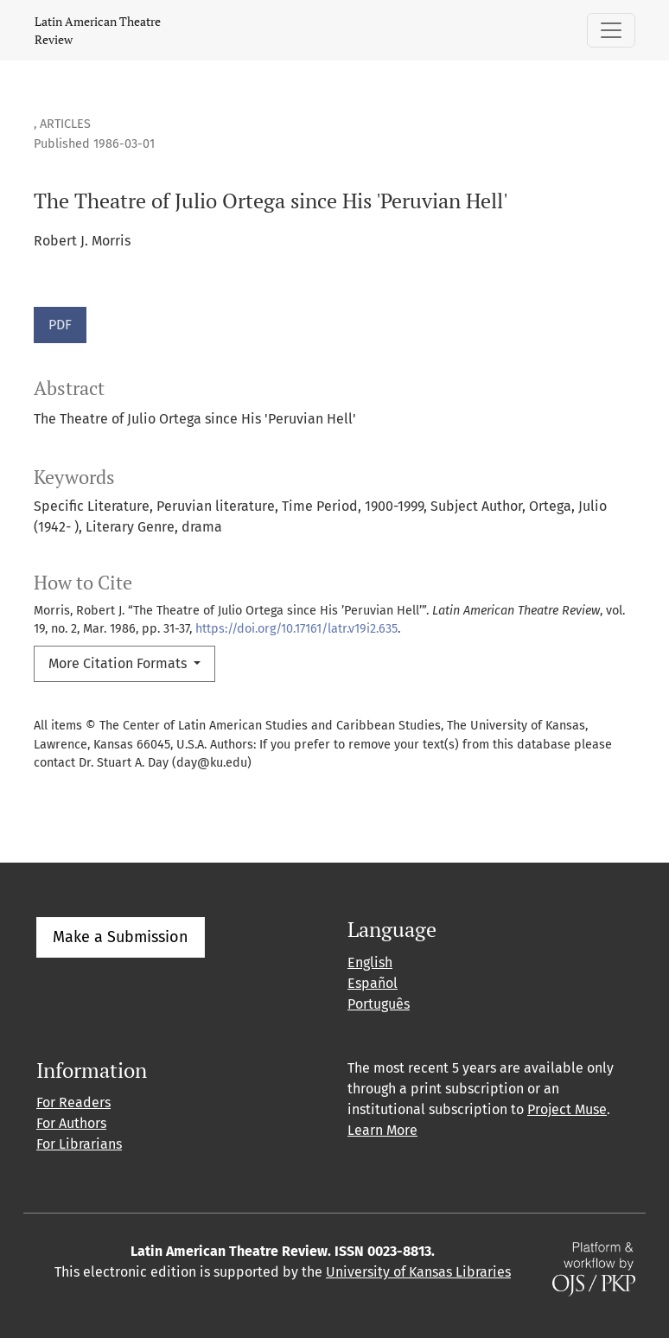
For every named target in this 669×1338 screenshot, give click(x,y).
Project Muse (567, 1109)
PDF (60, 324)
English (369, 962)
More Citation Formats (119, 663)
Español (372, 983)
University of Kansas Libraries (418, 1272)
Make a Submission (120, 936)
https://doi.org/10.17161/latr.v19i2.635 (296, 628)
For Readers (73, 1102)
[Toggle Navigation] (611, 30)
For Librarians (79, 1144)
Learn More (382, 1130)
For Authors (71, 1123)
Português (378, 1004)
